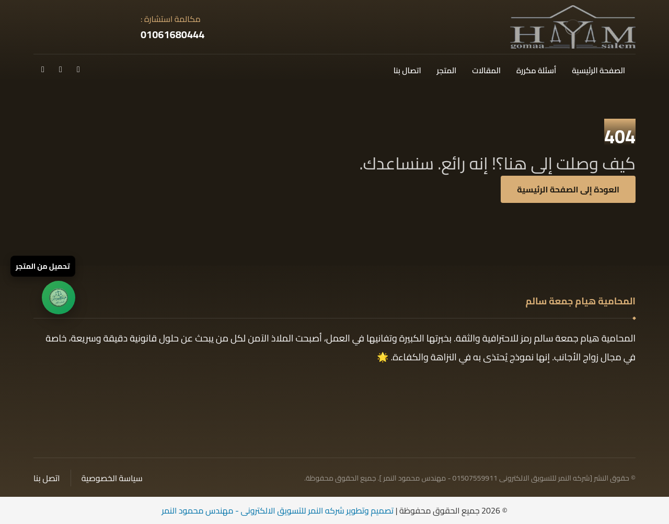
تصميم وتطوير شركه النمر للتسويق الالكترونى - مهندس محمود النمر (278, 510)
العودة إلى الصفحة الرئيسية (568, 189)
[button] (78, 69)
